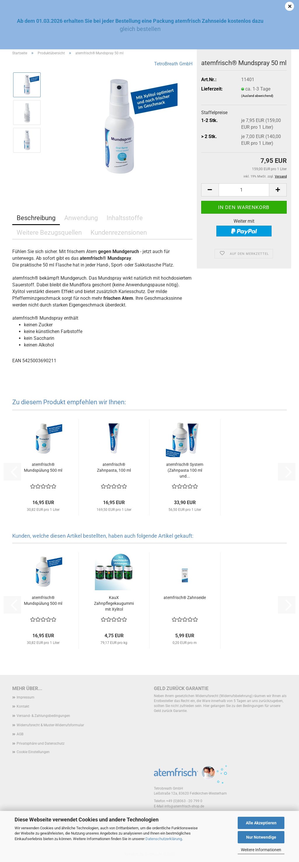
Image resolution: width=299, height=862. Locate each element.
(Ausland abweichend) (257, 96)
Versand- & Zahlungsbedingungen (43, 716)
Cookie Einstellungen (33, 752)
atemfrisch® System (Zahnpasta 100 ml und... (184, 470)
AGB (20, 734)
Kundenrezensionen (119, 232)
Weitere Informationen (261, 849)
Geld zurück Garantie (181, 688)
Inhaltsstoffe (125, 218)
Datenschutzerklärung (163, 839)
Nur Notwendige (261, 837)
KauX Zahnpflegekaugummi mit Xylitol (114, 603)
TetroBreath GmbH (173, 64)
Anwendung (81, 218)
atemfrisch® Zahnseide (185, 597)
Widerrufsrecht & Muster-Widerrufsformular (50, 725)
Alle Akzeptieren (261, 823)
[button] (210, 189)
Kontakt (23, 706)
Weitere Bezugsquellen (49, 232)
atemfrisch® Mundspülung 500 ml (43, 467)
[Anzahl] (244, 189)
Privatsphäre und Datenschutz (41, 743)
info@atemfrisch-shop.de (184, 806)
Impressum (25, 697)
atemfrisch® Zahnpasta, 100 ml (114, 467)
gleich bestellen (140, 28)
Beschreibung (36, 218)
